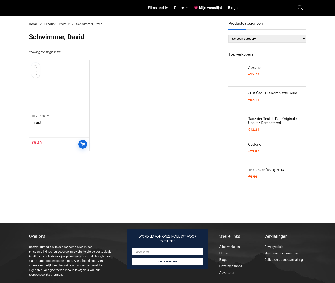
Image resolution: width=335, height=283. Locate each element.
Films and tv (158, 8)
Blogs (233, 8)
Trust (36, 122)
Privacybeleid (273, 247)
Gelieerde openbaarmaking (283, 260)
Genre (179, 8)
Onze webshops (230, 266)
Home (33, 24)
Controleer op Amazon (82, 144)
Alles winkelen (229, 247)
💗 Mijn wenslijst (208, 8)
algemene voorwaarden (281, 253)
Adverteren (227, 272)
